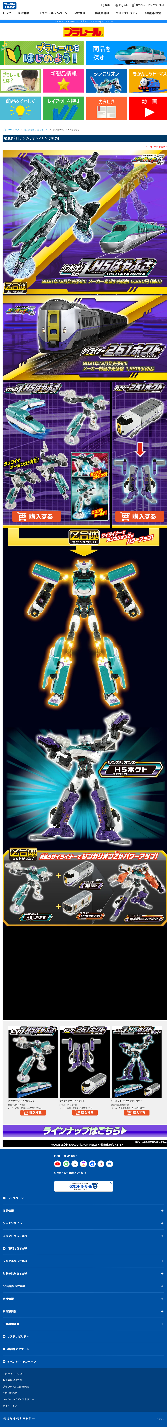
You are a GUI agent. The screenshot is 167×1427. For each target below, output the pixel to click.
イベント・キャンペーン (21, 1362)
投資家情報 (9, 1311)
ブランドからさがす (15, 1236)
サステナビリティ (18, 1336)
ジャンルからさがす (15, 1261)
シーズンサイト (12, 1223)
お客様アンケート (18, 1349)
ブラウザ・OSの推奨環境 (16, 1386)
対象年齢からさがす (15, 1273)
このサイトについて (13, 1373)
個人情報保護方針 (12, 1380)
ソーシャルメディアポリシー (18, 1399)
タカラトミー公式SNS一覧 (68, 1172)
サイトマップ (10, 1405)
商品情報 (8, 1211)
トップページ (15, 1198)
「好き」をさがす (17, 1248)
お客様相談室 (11, 1324)
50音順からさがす (14, 1286)
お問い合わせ (10, 1393)
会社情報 (8, 1299)
